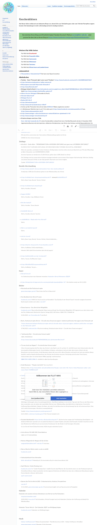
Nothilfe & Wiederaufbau (6, 28)
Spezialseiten (6, 69)
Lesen (49, 6)
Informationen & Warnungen (7, 43)
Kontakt (5, 53)
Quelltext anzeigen (57, 6)
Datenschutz (22, 497)
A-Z (3, 20)
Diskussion (25, 6)
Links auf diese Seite (8, 64)
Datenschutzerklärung (8, 56)
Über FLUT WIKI (30, 497)
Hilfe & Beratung (7, 37)
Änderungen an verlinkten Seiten (7, 66)
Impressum (5, 55)
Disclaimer (5, 58)
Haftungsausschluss (40, 497)
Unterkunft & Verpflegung (6, 33)
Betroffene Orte (7, 35)
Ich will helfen (6, 45)
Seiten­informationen (8, 71)
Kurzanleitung (6, 22)
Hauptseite (5, 18)
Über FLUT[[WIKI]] (7, 47)
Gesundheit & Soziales (8, 30)
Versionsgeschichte (69, 6)
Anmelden (92, 1)
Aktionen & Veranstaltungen (7, 40)
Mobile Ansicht (50, 497)
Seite (19, 6)
